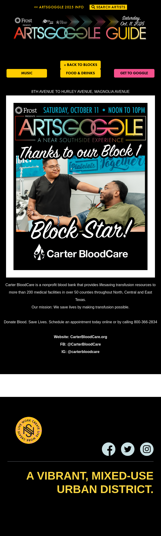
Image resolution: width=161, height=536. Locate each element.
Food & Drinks (80, 73)
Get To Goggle (134, 73)
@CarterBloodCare (84, 344)
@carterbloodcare (84, 352)
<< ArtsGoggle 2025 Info (59, 7)
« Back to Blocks (80, 64)
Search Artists (108, 7)
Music (27, 73)
